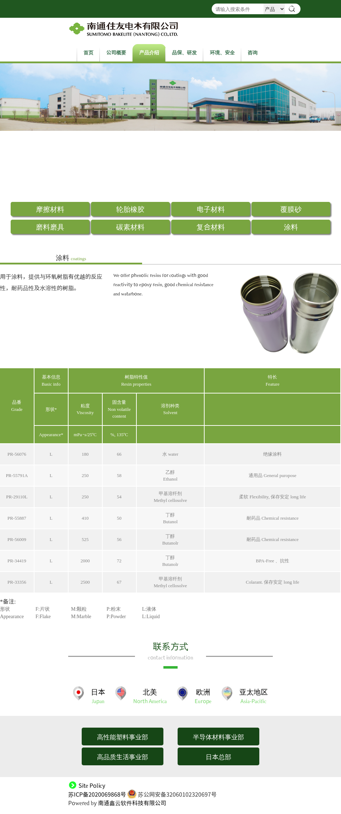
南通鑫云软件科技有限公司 (132, 802)
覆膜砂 (291, 209)
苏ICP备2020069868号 (97, 794)
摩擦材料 (50, 209)
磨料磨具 (50, 226)
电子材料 (210, 209)
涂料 (291, 226)
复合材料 (210, 226)
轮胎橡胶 (130, 209)
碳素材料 (130, 226)
